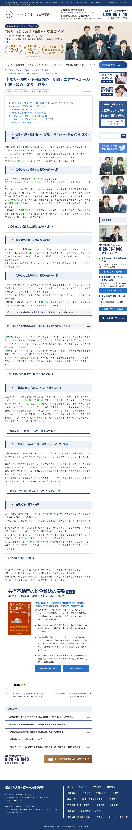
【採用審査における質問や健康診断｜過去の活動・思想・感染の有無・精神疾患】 (28, 694)
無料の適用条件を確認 (33, 56)
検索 (123, 136)
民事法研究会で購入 (48, 668)
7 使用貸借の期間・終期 (20, 122)
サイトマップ (122, 817)
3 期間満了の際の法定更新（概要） (24, 109)
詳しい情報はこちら (111, 318)
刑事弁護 (101, 805)
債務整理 (71, 811)
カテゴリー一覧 (103, 817)
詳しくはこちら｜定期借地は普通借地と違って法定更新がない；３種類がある (40, 312)
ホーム (10, 65)
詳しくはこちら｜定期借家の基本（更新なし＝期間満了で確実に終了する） (39, 326)
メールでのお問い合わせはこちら (72, 759)
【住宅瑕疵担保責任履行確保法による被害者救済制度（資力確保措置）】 (38, 724)
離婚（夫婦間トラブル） (93, 799)
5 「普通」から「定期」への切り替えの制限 (28, 116)
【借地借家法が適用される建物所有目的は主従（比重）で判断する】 (36, 732)
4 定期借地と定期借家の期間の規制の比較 (27, 113)
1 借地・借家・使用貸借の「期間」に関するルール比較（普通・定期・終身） (42, 103)
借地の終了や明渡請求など (24, 70)
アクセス (91, 65)
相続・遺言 (72, 799)
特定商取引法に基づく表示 (79, 817)
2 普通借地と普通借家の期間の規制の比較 (27, 106)
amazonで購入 (76, 668)
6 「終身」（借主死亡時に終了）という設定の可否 (31, 119)
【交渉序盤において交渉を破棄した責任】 (25, 739)
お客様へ (32, 65)
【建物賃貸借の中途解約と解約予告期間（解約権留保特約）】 (70, 694)
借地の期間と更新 (42, 70)
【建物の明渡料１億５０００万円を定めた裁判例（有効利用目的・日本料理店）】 (42, 717)
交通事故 (114, 805)
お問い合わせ (102, 793)
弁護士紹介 (44, 65)
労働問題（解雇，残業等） (79, 805)
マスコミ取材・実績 (75, 65)
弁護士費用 (57, 65)
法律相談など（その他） (91, 811)
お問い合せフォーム (111, 65)
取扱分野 (20, 65)
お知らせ (82, 787)
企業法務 (114, 799)
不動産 (11, 70)
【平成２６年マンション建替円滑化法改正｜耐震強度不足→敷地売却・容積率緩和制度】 (44, 747)
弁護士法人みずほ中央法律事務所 (24, 787)
